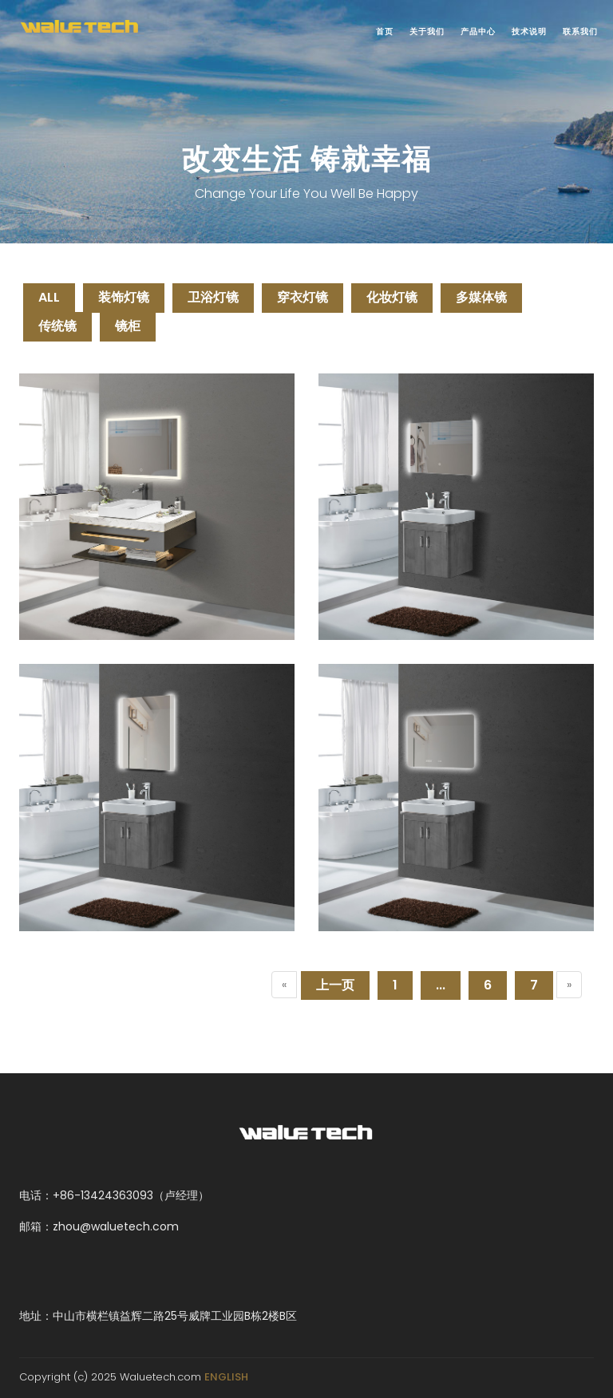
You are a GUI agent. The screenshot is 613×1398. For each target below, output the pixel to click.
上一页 (335, 985)
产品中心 (478, 32)
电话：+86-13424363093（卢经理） (114, 1195)
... (440, 985)
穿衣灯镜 (302, 297)
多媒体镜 (481, 297)
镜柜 (127, 326)
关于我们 (427, 32)
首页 (385, 32)
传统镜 (57, 326)
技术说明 (529, 32)
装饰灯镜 (123, 297)
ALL (49, 297)
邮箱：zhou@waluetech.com (99, 1226)
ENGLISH (226, 1376)
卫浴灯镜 (213, 297)
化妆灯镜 (391, 297)
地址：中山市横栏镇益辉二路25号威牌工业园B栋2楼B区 (158, 1316)
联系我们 (580, 32)
